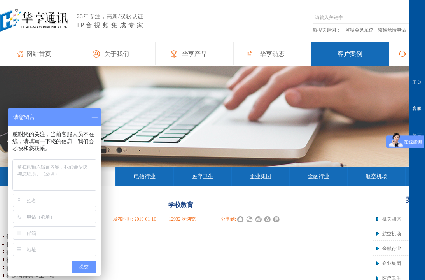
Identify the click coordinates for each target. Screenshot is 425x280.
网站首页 (38, 54)
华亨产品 (194, 54)
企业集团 (391, 263)
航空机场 (391, 233)
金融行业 (391, 248)
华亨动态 (272, 54)
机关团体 (391, 219)
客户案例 (350, 54)
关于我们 (116, 54)
